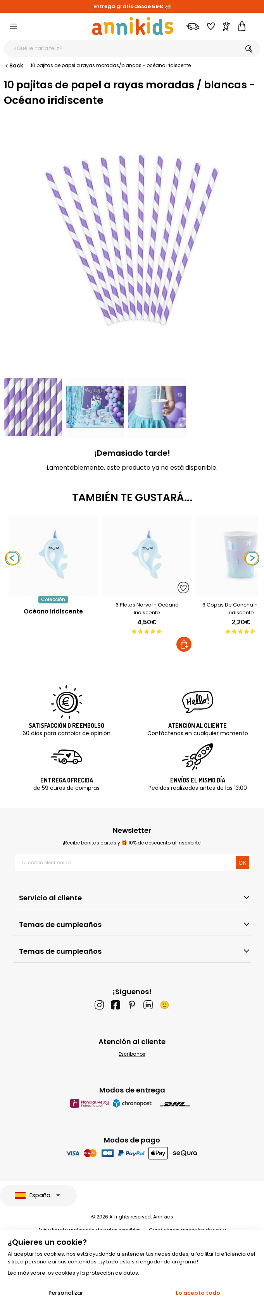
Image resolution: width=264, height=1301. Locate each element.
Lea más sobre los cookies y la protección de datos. (73, 1273)
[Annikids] (132, 26)
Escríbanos (132, 1054)
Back (13, 65)
